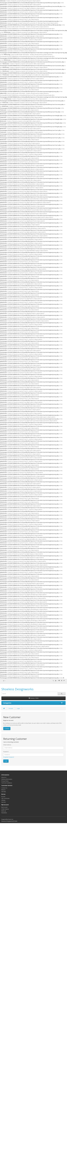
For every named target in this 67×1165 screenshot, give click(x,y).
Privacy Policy (4, 781)
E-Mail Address (7, 745)
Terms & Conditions (6, 783)
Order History (5, 809)
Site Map (3, 791)
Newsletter (4, 813)
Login (18, 708)
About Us (3, 777)
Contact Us (4, 788)
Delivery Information (6, 779)
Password (5, 751)
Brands (3, 796)
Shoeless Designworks (17, 689)
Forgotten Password (8, 757)
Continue (6, 728)
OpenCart (10, 819)
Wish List (3, 811)
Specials (3, 802)
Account (11, 708)
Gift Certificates (5, 798)
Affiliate (3, 800)
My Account (4, 807)
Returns (3, 790)
